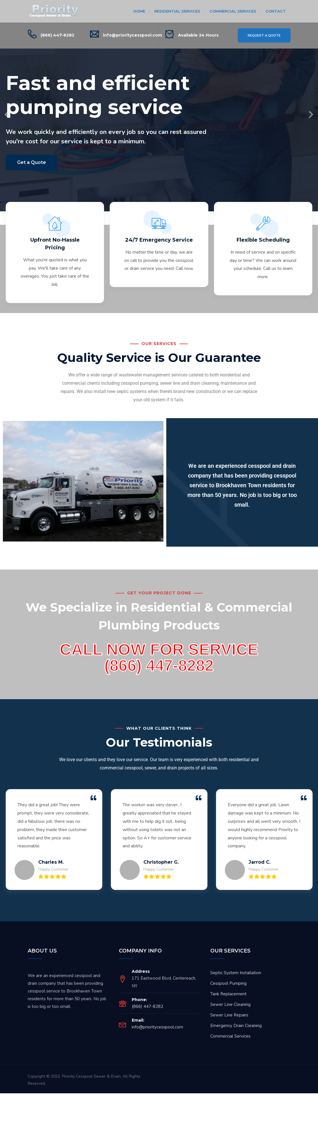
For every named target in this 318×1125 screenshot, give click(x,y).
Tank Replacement (228, 1002)
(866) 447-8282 (57, 35)
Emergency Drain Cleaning (236, 1034)
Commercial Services (232, 11)
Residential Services (177, 11)
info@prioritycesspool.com (132, 35)
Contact (275, 11)
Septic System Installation (235, 981)
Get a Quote (31, 162)
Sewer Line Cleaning (230, 1013)
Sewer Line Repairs (229, 1023)
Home (139, 11)
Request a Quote (264, 35)
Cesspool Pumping (228, 991)
